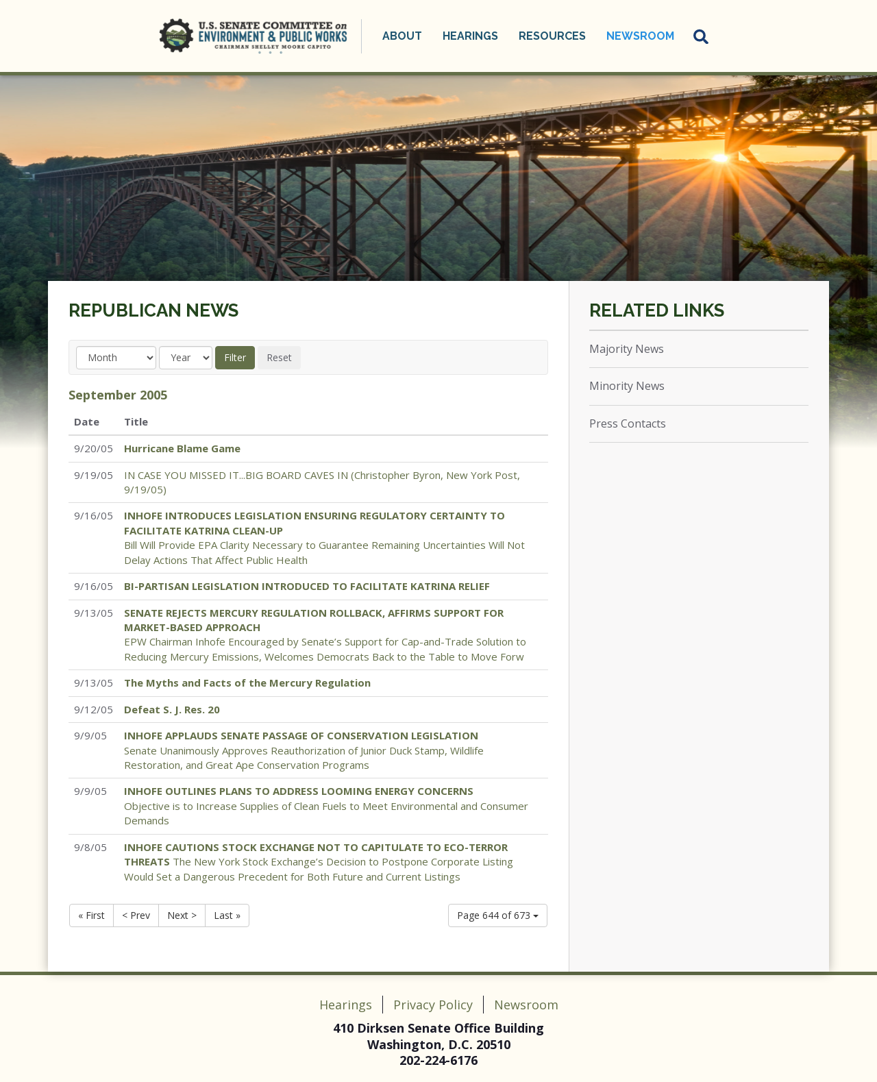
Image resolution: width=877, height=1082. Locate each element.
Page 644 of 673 (498, 915)
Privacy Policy (433, 1004)
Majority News (626, 348)
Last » (227, 915)
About (402, 35)
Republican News (153, 310)
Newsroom (640, 35)
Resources (552, 35)
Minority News (627, 385)
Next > (182, 915)
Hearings (470, 35)
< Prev (136, 915)
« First (91, 915)
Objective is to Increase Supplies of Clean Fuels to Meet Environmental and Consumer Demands (326, 805)
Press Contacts (627, 423)
